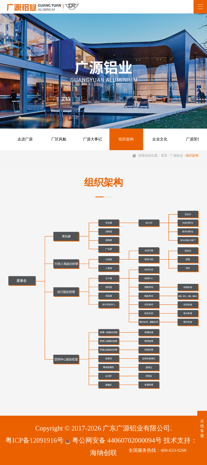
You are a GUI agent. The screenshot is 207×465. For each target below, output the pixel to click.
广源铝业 (176, 155)
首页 (164, 155)
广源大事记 (92, 139)
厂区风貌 (58, 139)
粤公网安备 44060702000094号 (113, 440)
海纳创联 (103, 452)
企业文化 (159, 139)
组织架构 (126, 139)
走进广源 (25, 139)
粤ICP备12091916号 (34, 440)
